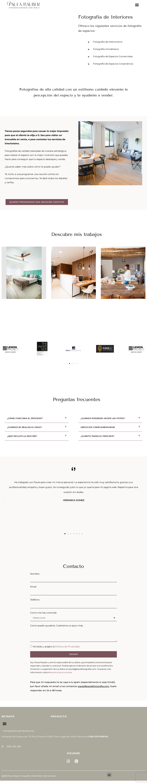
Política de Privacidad (67, 646)
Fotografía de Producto (18, 731)
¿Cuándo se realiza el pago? (24, 427)
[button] (137, 5)
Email (33, 586)
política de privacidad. (61, 672)
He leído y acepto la (56, 646)
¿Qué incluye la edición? (22, 436)
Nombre (34, 573)
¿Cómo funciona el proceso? (25, 418)
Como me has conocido (43, 612)
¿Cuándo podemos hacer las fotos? (103, 418)
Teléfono (35, 599)
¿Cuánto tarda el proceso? (97, 436)
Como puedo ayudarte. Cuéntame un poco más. (56, 625)
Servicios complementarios (98, 427)
